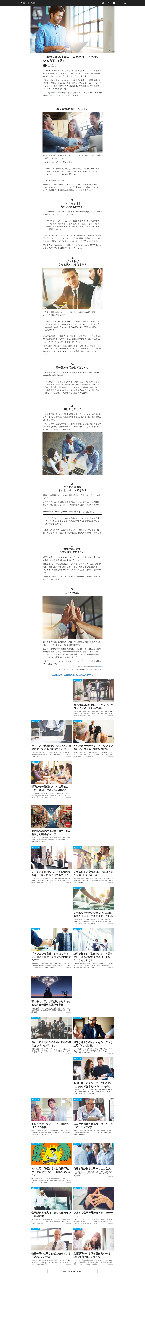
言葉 (77, 669)
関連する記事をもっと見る (72, 1271)
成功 (60, 669)
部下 (92, 669)
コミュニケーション (84, 669)
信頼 (64, 669)
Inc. (53, 93)
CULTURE (34, 806)
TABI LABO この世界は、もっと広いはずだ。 (72, 675)
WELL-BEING (77, 680)
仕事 (100, 669)
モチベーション (70, 669)
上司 (96, 669)
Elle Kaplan (99, 666)
